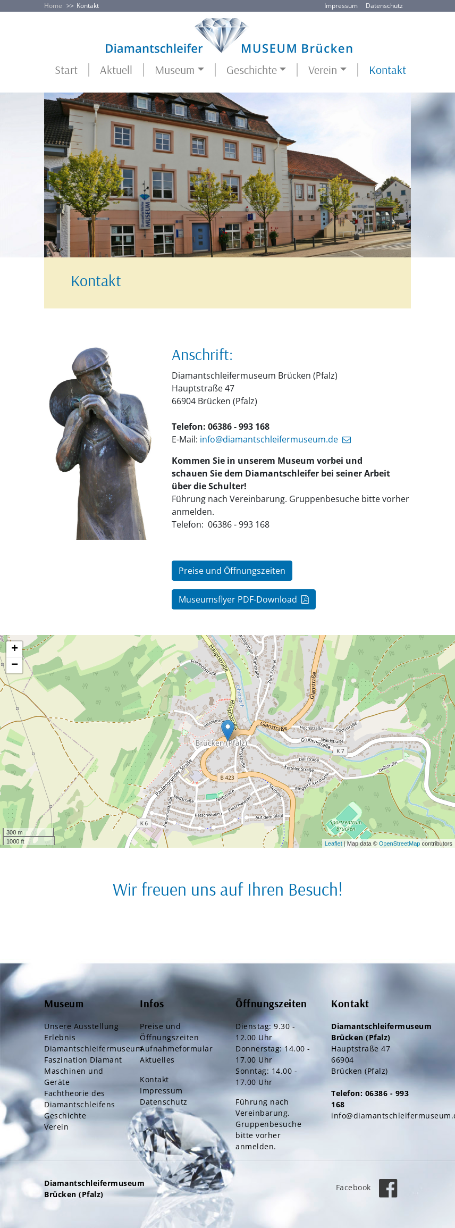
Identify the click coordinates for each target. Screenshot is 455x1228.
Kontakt (387, 70)
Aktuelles (157, 1060)
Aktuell (116, 70)
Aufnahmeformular (176, 1048)
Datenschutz (384, 5)
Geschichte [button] (251, 70)
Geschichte (65, 1115)
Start (66, 70)
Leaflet (333, 843)
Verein (56, 1127)
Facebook (369, 1187)
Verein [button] (322, 70)
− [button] (14, 665)
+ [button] (14, 649)
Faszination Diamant (83, 1060)
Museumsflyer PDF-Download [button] (238, 599)
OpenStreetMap (399, 843)
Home (53, 5)
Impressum (341, 5)
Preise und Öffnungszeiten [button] (232, 571)
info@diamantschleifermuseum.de (269, 439)
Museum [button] (175, 70)
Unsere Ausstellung (81, 1026)
